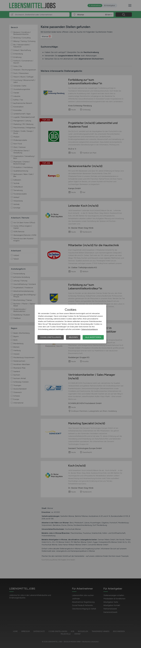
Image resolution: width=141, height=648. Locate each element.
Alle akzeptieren (93, 337)
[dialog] (70, 324)
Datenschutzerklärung (89, 329)
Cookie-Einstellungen (50, 337)
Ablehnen (73, 337)
